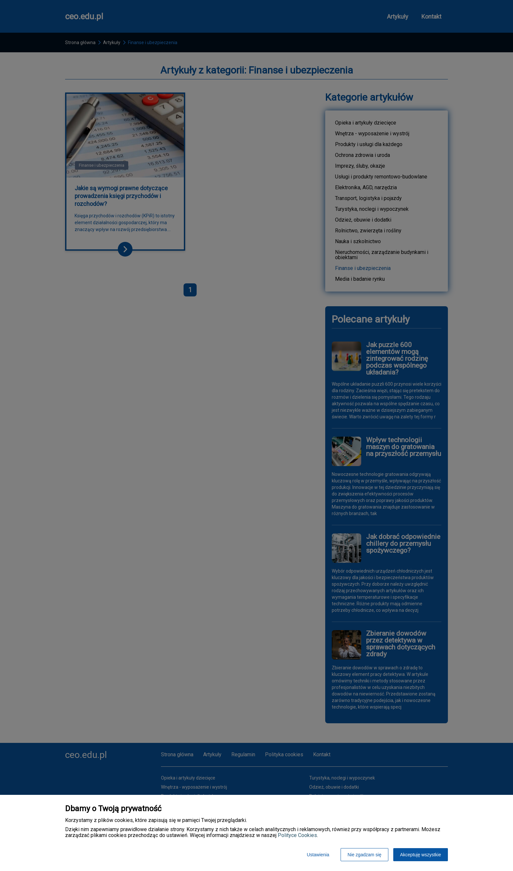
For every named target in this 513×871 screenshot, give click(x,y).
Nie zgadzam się (364, 854)
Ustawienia (318, 854)
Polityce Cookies (297, 835)
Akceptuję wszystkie (420, 854)
